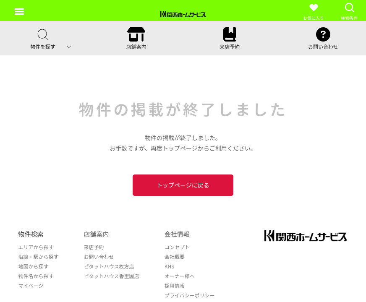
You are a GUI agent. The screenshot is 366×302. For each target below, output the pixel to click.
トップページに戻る (183, 185)
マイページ (31, 285)
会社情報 (177, 233)
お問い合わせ (99, 256)
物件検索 (31, 233)
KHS (170, 266)
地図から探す (33, 266)
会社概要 (175, 256)
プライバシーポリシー (190, 295)
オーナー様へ (180, 275)
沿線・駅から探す (38, 256)
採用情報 (175, 285)
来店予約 (94, 246)
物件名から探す (36, 275)
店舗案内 (96, 233)
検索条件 (349, 11)
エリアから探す (36, 246)
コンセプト (177, 246)
